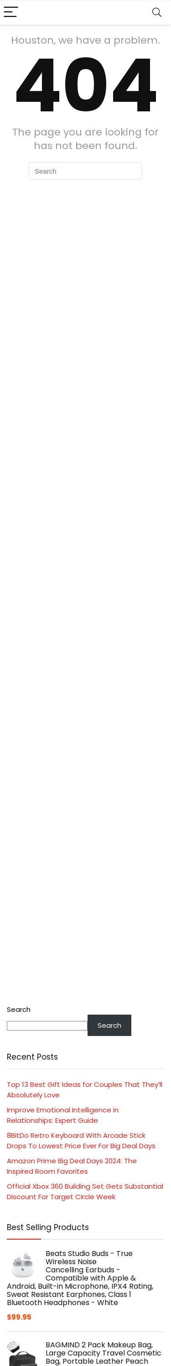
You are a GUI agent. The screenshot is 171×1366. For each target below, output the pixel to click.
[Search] (157, 12)
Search (19, 1009)
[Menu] (11, 12)
